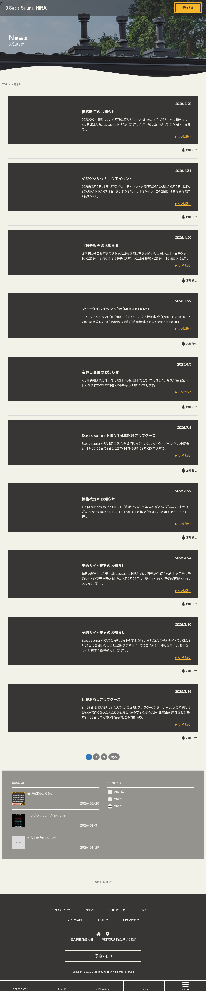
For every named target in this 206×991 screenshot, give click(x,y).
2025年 (119, 799)
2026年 (119, 792)
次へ (114, 757)
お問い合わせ (102, 989)
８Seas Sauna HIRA (25, 7)
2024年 (119, 806)
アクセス (144, 989)
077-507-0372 (20, 989)
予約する (61, 989)
